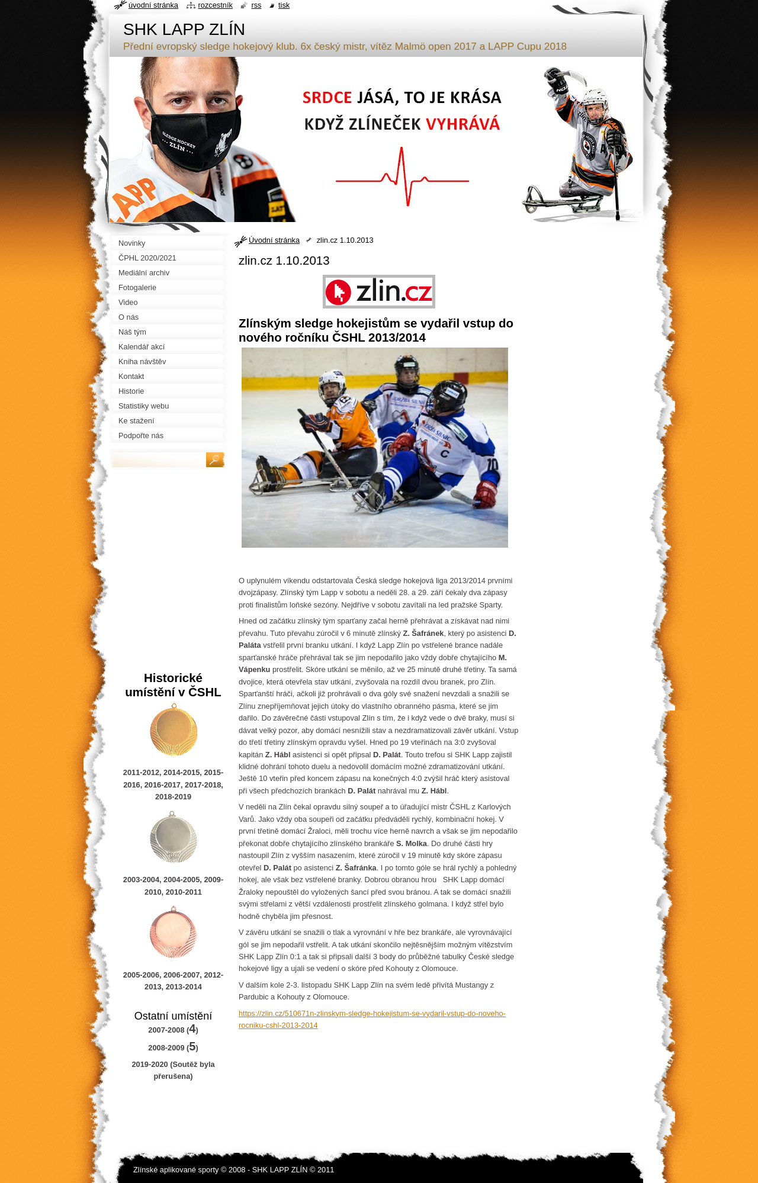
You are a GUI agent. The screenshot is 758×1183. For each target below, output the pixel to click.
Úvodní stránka (274, 240)
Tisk (284, 5)
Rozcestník (215, 5)
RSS (256, 5)
